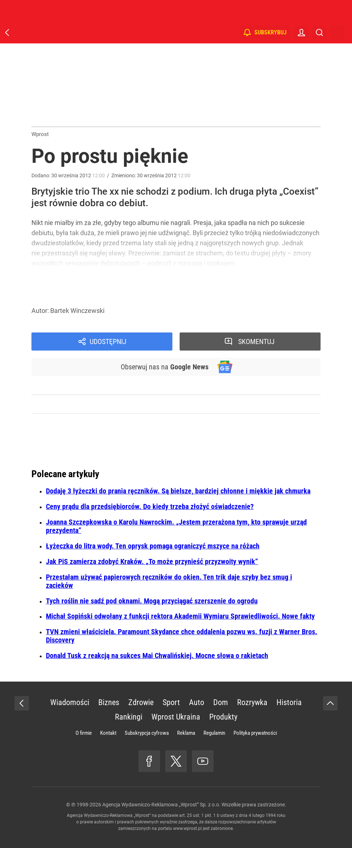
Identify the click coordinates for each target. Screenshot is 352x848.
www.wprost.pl (187, 828)
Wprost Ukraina (175, 716)
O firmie (84, 733)
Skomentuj (256, 341)
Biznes (108, 702)
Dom (220, 702)
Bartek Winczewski (77, 310)
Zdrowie (141, 702)
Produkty (223, 716)
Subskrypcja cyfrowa (147, 733)
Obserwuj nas (165, 366)
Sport (171, 702)
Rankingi (128, 716)
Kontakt (108, 733)
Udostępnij (108, 341)
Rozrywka (252, 702)
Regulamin (214, 733)
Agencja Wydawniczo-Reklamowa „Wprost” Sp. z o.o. (161, 804)
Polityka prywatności (255, 733)
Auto (196, 702)
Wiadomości (69, 702)
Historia (289, 702)
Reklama (186, 733)
